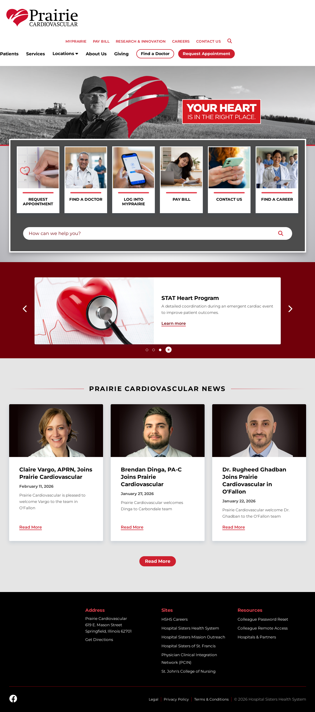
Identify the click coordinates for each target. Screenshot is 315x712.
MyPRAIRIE (76, 41)
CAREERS (181, 41)
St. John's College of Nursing (188, 671)
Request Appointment (206, 53)
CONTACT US (208, 41)
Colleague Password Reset (263, 619)
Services (35, 53)
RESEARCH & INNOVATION (141, 41)
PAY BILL (101, 41)
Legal (153, 699)
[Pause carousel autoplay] (168, 350)
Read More (157, 561)
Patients (9, 53)
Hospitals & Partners (257, 637)
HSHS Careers (174, 619)
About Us (96, 53)
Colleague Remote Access (263, 628)
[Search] (229, 41)
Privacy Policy (176, 699)
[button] (25, 308)
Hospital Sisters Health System (190, 628)
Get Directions (99, 639)
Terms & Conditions (211, 699)
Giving (121, 53)
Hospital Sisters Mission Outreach (193, 637)
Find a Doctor (155, 53)
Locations (65, 53)
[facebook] (13, 699)
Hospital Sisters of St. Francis (188, 645)
